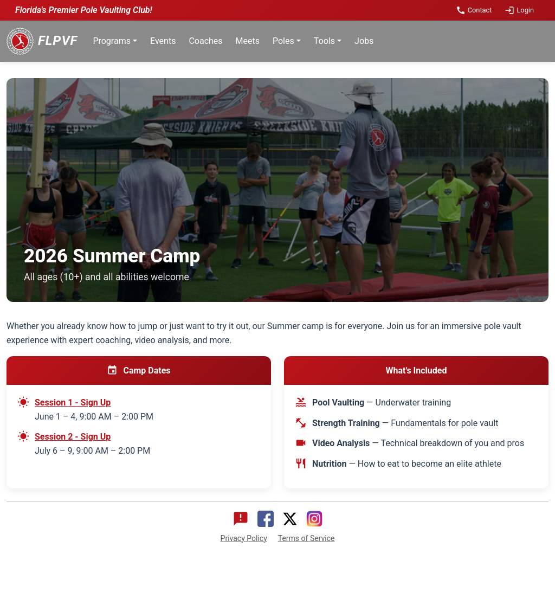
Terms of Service (306, 538)
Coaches (205, 41)
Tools (324, 41)
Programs (112, 41)
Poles (283, 41)
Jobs (363, 41)
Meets (248, 41)
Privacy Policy (244, 538)
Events (163, 41)
